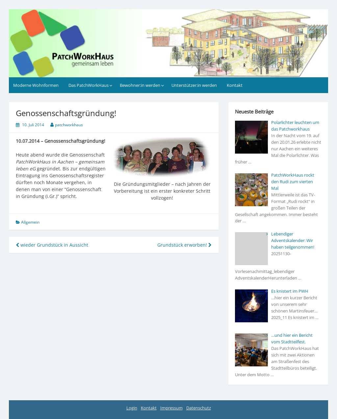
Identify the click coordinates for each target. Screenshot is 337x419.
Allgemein (30, 222)
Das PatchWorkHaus (88, 85)
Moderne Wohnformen (36, 85)
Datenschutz (198, 408)
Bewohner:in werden (140, 85)
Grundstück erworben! (184, 245)
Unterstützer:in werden (194, 85)
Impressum (171, 408)
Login (131, 408)
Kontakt (235, 85)
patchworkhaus (69, 125)
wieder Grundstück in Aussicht (52, 245)
